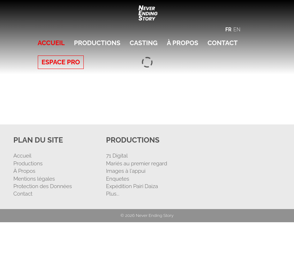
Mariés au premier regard (136, 163)
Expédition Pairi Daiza (132, 186)
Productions (97, 43)
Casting (144, 43)
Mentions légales (34, 178)
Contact (222, 43)
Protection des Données (43, 186)
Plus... (112, 194)
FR (228, 29)
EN (236, 29)
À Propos (182, 43)
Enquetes (117, 178)
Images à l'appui (125, 171)
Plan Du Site (40, 139)
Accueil (51, 43)
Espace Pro (61, 62)
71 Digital (117, 156)
